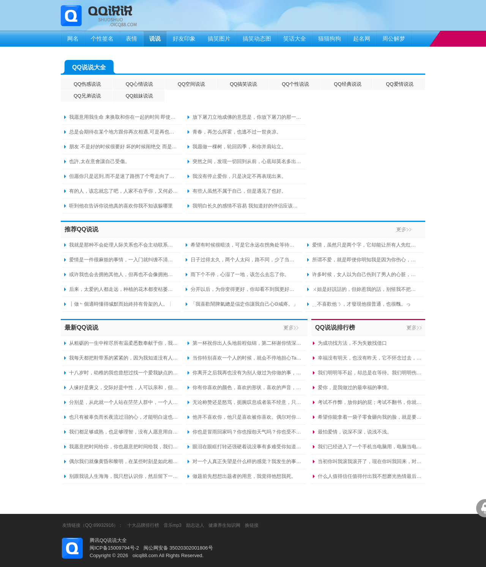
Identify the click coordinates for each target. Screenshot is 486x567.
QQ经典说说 (347, 84)
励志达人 (195, 525)
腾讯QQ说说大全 (108, 540)
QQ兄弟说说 (87, 96)
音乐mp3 (172, 525)
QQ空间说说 (191, 84)
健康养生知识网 (224, 525)
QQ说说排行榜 (335, 327)
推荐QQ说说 (81, 229)
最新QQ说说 (81, 327)
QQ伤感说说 (87, 84)
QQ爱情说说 (399, 84)
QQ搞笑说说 (243, 84)
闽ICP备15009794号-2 (114, 548)
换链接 (252, 525)
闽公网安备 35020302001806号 (178, 548)
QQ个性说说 (295, 84)
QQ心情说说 (139, 84)
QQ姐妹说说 (139, 96)
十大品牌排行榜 (143, 525)
